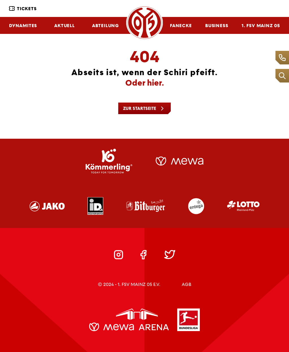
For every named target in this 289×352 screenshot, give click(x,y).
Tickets (23, 9)
